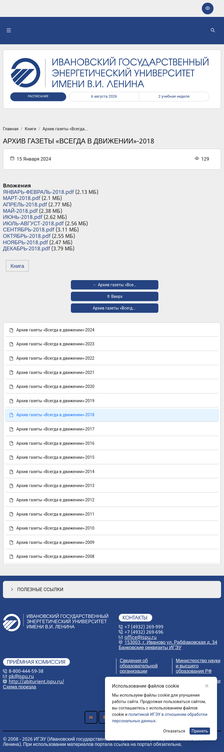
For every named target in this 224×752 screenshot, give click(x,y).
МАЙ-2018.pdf (20, 210)
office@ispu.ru (141, 637)
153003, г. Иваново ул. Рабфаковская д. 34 (171, 642)
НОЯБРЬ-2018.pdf (25, 242)
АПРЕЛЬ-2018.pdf (25, 204)
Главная (10, 128)
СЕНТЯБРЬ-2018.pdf (28, 229)
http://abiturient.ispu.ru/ (36, 681)
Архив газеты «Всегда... (65, 128)
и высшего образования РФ (194, 668)
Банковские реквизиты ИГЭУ (150, 647)
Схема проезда (19, 687)
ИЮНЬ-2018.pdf (22, 216)
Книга (17, 265)
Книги (30, 128)
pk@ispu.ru (21, 676)
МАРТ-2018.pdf (21, 197)
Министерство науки (198, 660)
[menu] (112, 444)
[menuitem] (112, 330)
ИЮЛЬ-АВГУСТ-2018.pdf (33, 223)
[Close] (207, 686)
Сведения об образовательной (139, 663)
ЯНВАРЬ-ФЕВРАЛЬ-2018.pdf (38, 191)
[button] (112, 589)
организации (133, 671)
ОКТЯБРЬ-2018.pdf (26, 235)
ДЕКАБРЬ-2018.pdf (26, 248)
